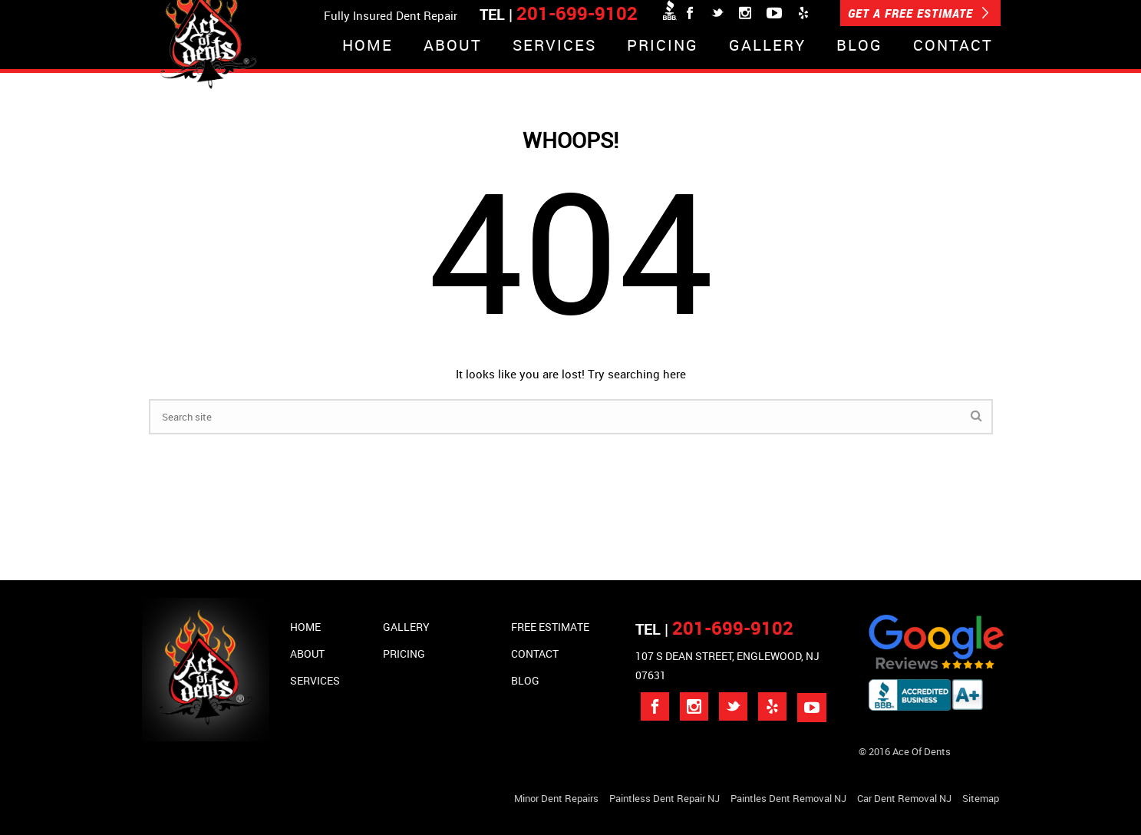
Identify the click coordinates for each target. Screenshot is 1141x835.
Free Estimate (550, 626)
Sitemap (980, 798)
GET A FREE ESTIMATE (918, 13)
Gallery (767, 46)
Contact (953, 46)
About (453, 46)
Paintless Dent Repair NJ (664, 798)
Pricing (662, 46)
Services (554, 46)
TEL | (714, 629)
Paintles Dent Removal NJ (788, 798)
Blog (859, 46)
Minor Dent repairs (556, 798)
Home (367, 46)
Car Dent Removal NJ (904, 798)
